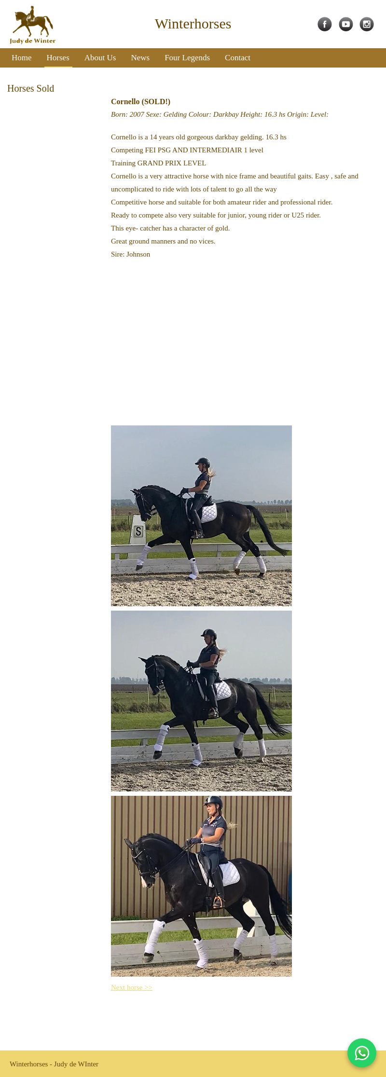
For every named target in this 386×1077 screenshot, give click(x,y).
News (140, 57)
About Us (100, 57)
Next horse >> (131, 987)
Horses (58, 57)
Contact (237, 57)
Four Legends (187, 57)
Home (22, 57)
